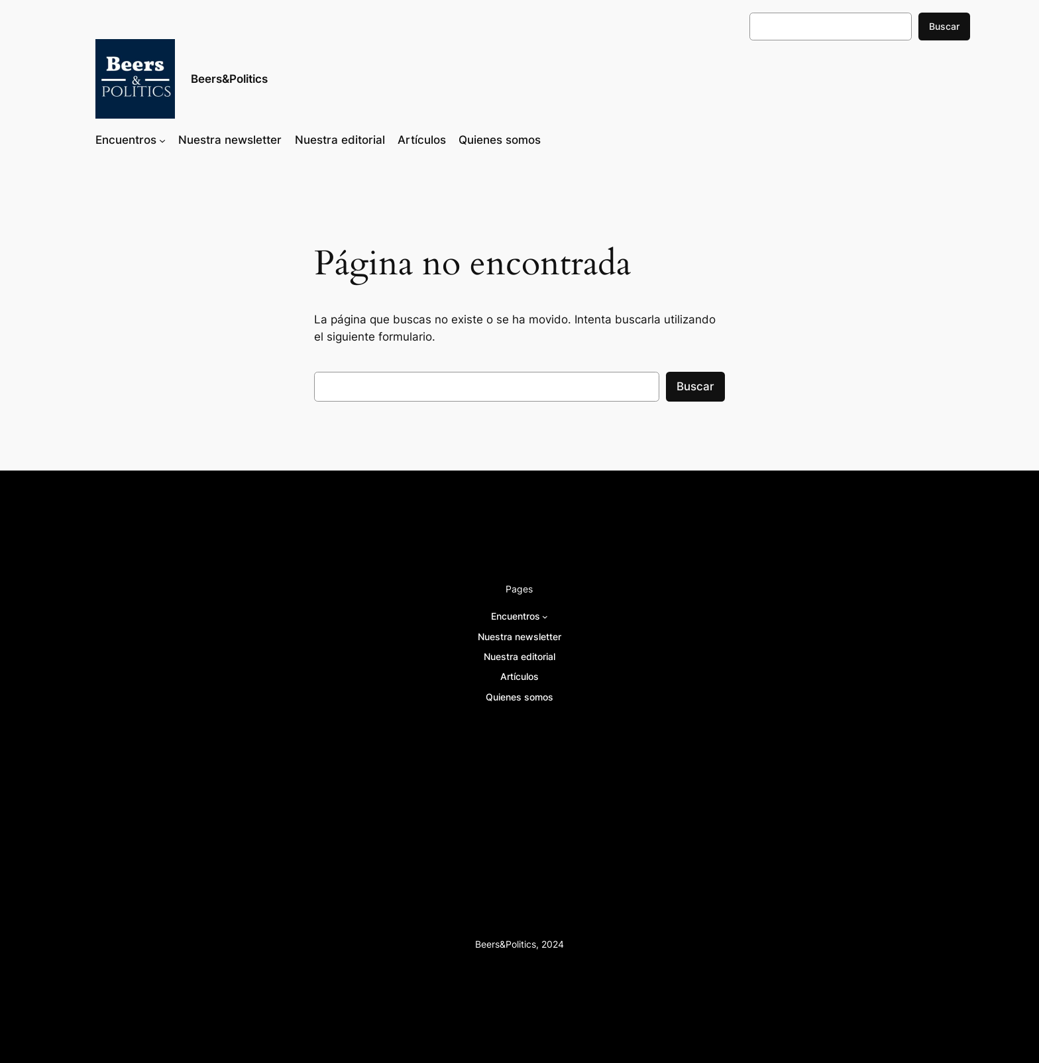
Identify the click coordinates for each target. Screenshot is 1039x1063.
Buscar (944, 26)
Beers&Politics (229, 78)
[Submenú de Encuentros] (162, 140)
